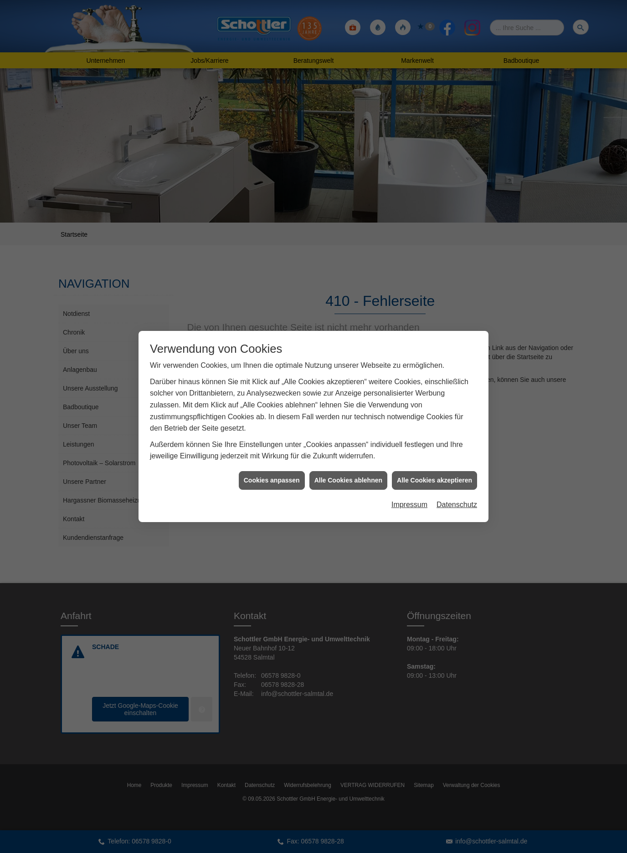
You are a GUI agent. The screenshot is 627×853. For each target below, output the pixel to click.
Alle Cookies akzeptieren (434, 473)
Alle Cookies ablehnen (348, 473)
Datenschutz (457, 498)
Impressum (409, 498)
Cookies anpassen (272, 473)
